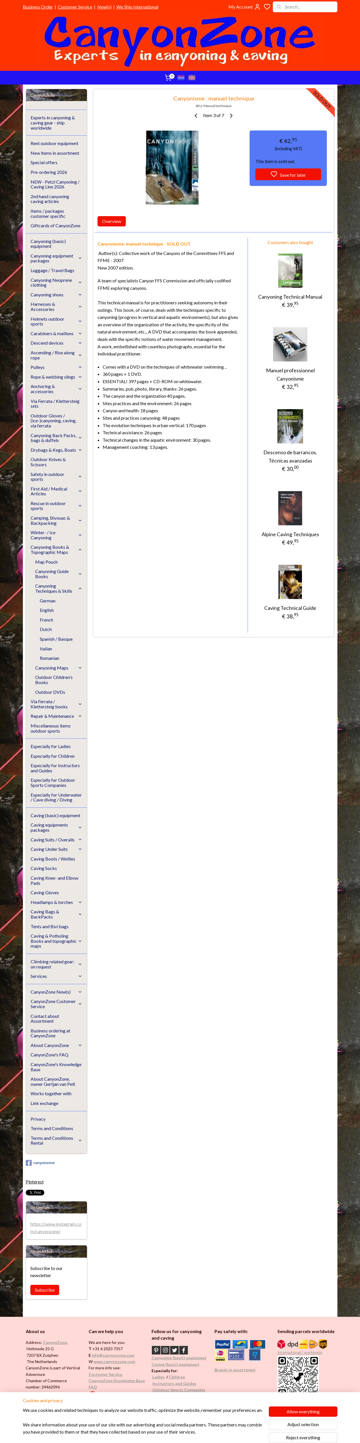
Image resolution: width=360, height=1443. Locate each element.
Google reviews (111, 1393)
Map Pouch (46, 561)
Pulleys (57, 367)
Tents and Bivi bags (50, 926)
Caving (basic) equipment (55, 815)
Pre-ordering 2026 (49, 172)
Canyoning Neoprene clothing (57, 282)
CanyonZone (55, 1342)
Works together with (51, 1093)
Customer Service (75, 6)
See (70, 1399)
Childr (174, 1376)
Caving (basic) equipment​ (175, 1364)
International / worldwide (300, 1352)
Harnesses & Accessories (57, 306)
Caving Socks (44, 868)
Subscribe (45, 1290)
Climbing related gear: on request (57, 964)
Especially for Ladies (51, 746)
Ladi (156, 1376)
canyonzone (40, 1162)
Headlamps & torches (57, 902)
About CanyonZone (57, 1045)
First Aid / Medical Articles (57, 491)
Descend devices (57, 342)
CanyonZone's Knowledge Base (56, 1067)
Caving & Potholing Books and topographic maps (57, 940)
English (47, 610)
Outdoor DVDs (50, 692)
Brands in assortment (235, 1369)
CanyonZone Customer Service (57, 1003)
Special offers (44, 162)
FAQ (93, 1386)
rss (207, 1432)
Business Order (38, 6)
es (162, 1376)
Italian (46, 648)
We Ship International (137, 6)
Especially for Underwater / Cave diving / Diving (56, 797)
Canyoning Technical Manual (290, 297)
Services (57, 976)
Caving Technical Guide (290, 608)
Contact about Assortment (45, 1018)
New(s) (104, 6)
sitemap (197, 1432)
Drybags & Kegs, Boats (57, 450)
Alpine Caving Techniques (290, 534)
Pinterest (35, 1181)
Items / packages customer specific (48, 213)
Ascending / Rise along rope (57, 355)
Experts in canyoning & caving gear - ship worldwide (53, 122)
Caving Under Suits (57, 849)
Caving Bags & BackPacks (57, 914)
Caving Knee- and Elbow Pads (54, 880)
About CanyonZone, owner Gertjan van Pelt (53, 1081)
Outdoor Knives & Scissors (48, 462)
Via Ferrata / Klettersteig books (57, 704)
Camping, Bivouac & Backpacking (57, 520)
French (46, 619)
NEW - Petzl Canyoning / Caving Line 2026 (55, 184)
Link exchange (44, 1103)
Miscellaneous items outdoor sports (51, 728)
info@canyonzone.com (113, 1355)
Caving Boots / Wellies (53, 858)
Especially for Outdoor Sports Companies (53, 782)
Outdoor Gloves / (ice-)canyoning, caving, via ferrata (53, 420)
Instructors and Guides (174, 1383)
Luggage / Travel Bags (52, 270)
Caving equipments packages (57, 827)
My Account (244, 6)
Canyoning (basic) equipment (48, 243)
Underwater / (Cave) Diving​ (178, 1396)
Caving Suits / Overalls (57, 839)
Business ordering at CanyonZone (50, 1033)
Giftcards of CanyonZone (55, 225)
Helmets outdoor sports (57, 321)
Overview (111, 221)
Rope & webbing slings (57, 376)
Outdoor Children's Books (54, 679)
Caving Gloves (45, 892)
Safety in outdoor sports (57, 476)
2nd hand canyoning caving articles (50, 199)
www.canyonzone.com (114, 1361)
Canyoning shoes (57, 294)
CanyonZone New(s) (57, 991)
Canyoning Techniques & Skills (59, 588)
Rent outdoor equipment (54, 143)
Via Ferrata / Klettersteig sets (55, 403)
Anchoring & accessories (57, 388)
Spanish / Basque (56, 639)
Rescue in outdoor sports (57, 506)
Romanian (49, 658)
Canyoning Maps (59, 667)
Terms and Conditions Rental (57, 1140)
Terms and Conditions (52, 1128)
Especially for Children (53, 756)
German (47, 600)
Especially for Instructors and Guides (55, 768)
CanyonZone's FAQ (49, 1054)
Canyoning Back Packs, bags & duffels (57, 438)
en (182, 1376)
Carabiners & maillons (57, 333)
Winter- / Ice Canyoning (57, 535)
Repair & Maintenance (57, 716)
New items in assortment (55, 153)
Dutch (46, 629)
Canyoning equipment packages (57, 258)
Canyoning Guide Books (59, 573)
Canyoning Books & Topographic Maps (57, 549)
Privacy (38, 1119)
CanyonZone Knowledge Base (117, 1380)
